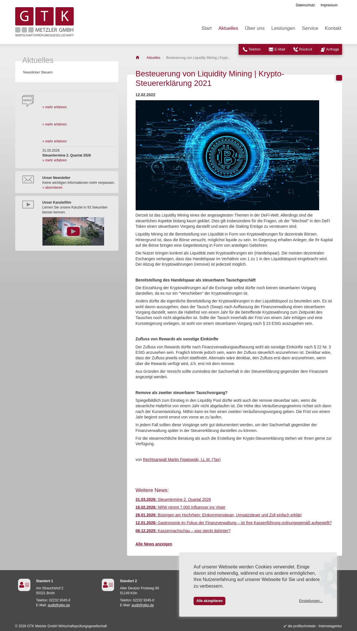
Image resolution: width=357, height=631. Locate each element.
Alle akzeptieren (209, 601)
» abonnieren (52, 188)
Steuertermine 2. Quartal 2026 (173, 499)
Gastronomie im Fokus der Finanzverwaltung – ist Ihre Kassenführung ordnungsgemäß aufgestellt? (234, 523)
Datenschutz (305, 5)
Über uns (255, 28)
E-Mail (279, 49)
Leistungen (283, 28)
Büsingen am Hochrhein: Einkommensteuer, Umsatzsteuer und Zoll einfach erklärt (219, 515)
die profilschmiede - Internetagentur (315, 626)
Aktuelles (228, 28)
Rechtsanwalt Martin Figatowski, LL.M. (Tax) (182, 460)
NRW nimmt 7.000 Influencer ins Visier (181, 507)
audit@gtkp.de (59, 605)
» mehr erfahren (54, 107)
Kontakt (333, 28)
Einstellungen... (311, 601)
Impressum (329, 5)
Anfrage (332, 49)
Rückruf (305, 49)
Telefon (255, 49)
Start (206, 28)
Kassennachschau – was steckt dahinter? (183, 531)
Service (310, 28)
